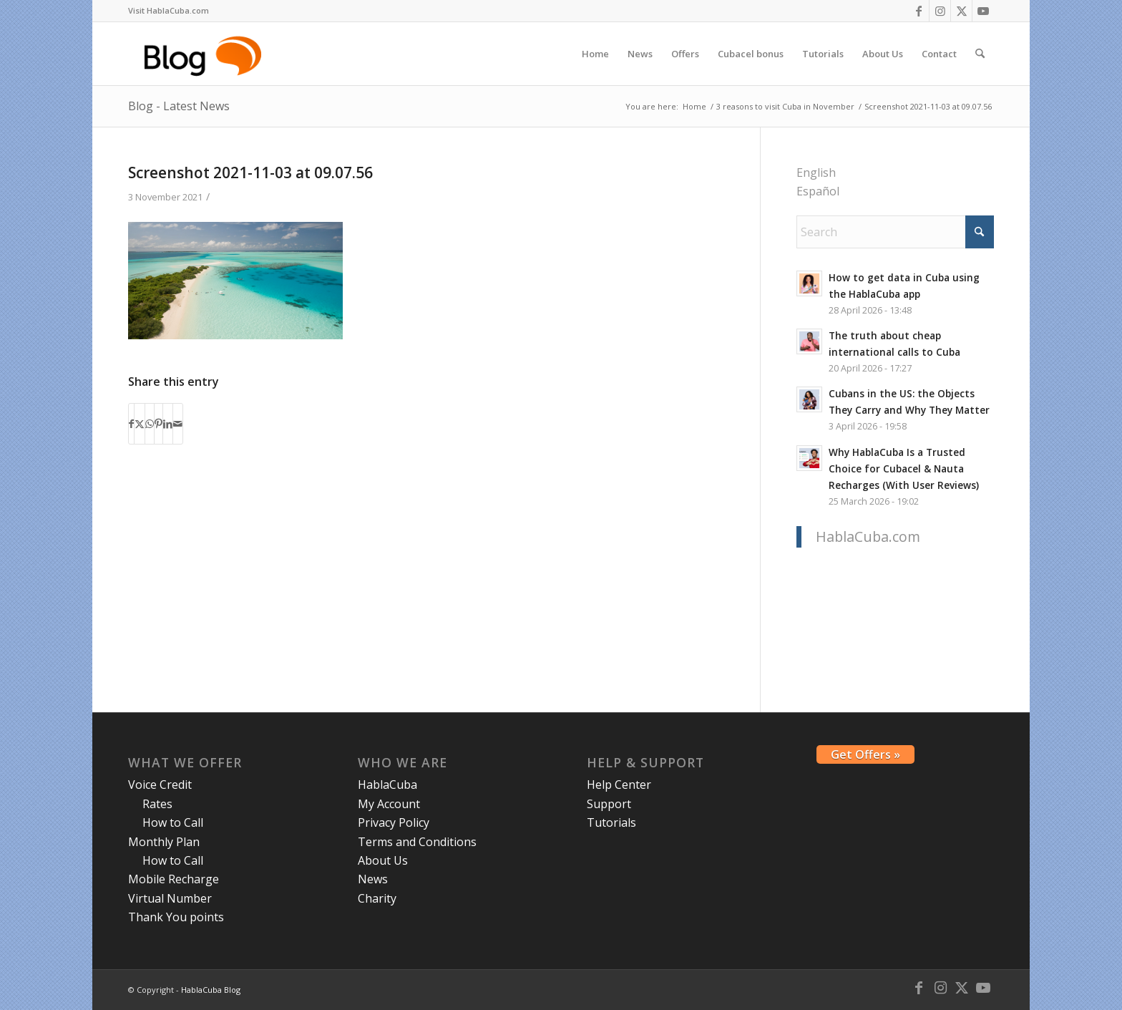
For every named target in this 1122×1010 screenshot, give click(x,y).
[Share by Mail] (177, 424)
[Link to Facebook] (918, 10)
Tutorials (611, 822)
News (373, 879)
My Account (389, 804)
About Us (383, 860)
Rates (157, 804)
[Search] (980, 53)
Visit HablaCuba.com (168, 10)
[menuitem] (168, 10)
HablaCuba (387, 784)
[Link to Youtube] (983, 10)
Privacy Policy (393, 822)
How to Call (172, 822)
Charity (377, 898)
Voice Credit (160, 784)
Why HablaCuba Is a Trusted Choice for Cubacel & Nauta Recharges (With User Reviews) (904, 468)
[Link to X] (961, 10)
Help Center (619, 784)
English (816, 172)
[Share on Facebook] (131, 424)
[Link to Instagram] (940, 10)
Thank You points (176, 917)
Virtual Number (170, 898)
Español (817, 191)
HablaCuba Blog (210, 989)
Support (609, 804)
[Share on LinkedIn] (167, 424)
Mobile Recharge (173, 879)
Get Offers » (865, 754)
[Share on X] (140, 424)
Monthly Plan (164, 842)
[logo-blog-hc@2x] (205, 53)
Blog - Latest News (179, 106)
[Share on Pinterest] (158, 424)
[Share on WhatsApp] (149, 424)
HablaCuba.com (868, 536)
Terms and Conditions (417, 842)
